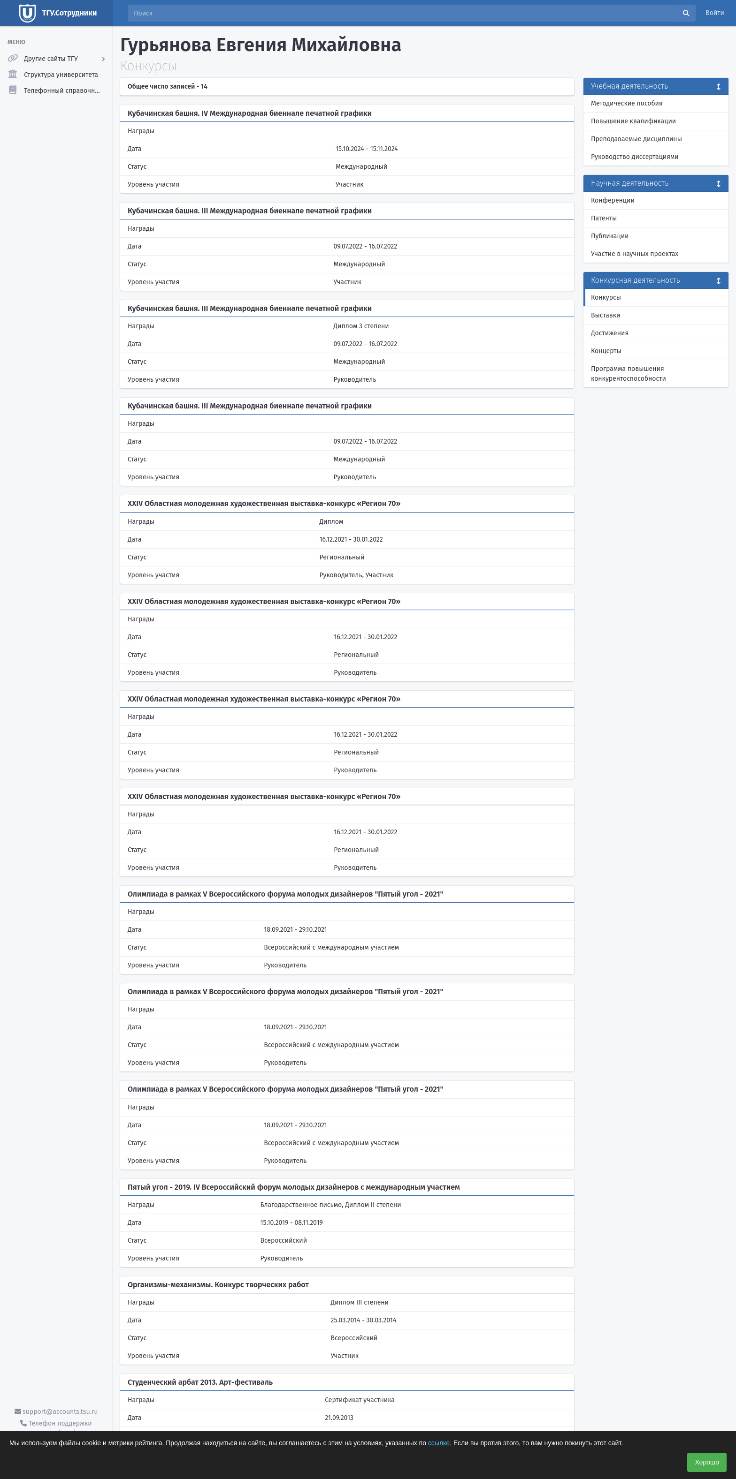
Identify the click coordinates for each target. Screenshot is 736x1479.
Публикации (610, 236)
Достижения (610, 333)
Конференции (613, 200)
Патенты (604, 218)
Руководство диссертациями (635, 157)
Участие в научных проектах (634, 254)
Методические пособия (627, 103)
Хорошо (707, 1462)
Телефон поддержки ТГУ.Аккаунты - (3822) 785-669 (56, 1428)
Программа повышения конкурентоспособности (628, 374)
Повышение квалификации (633, 121)
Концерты (606, 351)
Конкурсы (606, 298)
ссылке (439, 1443)
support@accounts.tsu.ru (56, 1412)
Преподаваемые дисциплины (636, 139)
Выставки (605, 315)
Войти (714, 13)
